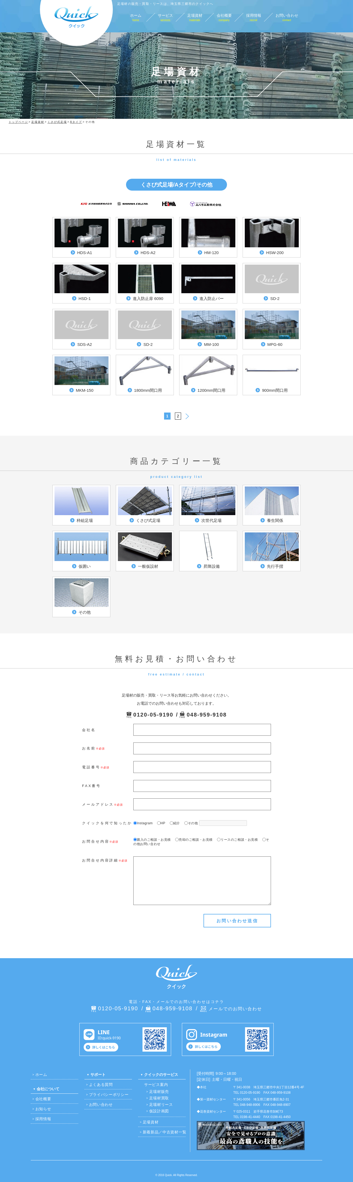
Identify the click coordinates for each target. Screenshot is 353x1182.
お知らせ (43, 1109)
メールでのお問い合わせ (235, 1009)
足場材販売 (159, 1091)
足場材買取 (159, 1098)
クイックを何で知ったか (107, 823)
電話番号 (91, 767)
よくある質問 (101, 1084)
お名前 (89, 748)
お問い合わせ (101, 1104)
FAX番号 (91, 786)
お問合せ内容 (95, 841)
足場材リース (161, 1104)
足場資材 (151, 1122)
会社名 (89, 730)
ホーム (41, 1074)
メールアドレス (98, 804)
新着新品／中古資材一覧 (164, 1132)
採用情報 (43, 1119)
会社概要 (43, 1099)
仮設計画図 (159, 1111)
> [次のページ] (187, 415)
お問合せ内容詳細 (100, 860)
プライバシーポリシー (109, 1094)
